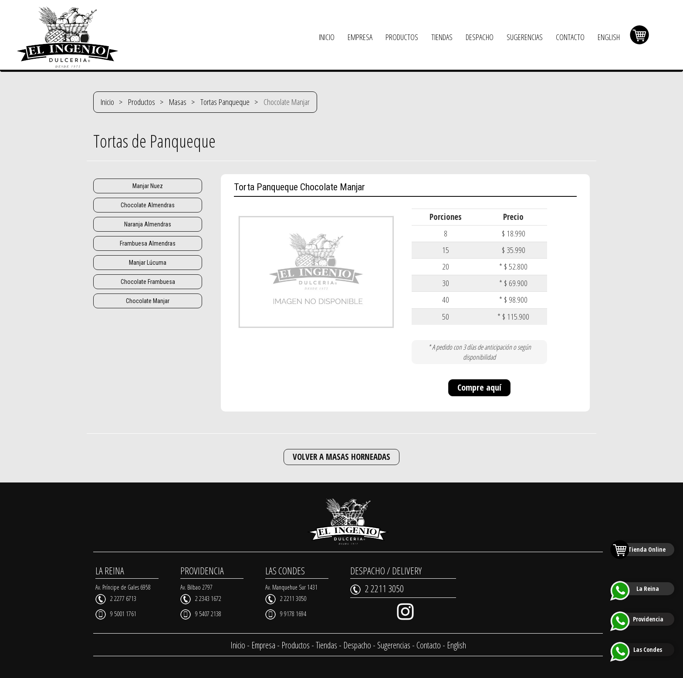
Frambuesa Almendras (148, 243)
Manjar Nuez (147, 185)
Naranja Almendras (147, 224)
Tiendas (326, 645)
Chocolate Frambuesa (148, 281)
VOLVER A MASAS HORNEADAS (341, 456)
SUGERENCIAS (525, 37)
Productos (141, 102)
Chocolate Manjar (147, 300)
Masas (177, 102)
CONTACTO (570, 37)
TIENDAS (442, 37)
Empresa (263, 645)
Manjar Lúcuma (147, 262)
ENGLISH (609, 37)
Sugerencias (393, 645)
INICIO (327, 37)
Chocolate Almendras (148, 205)
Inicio (107, 102)
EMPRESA (360, 37)
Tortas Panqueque (225, 102)
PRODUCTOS (401, 37)
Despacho (357, 645)
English (456, 645)
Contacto (428, 645)
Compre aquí (479, 387)
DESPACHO (480, 37)
